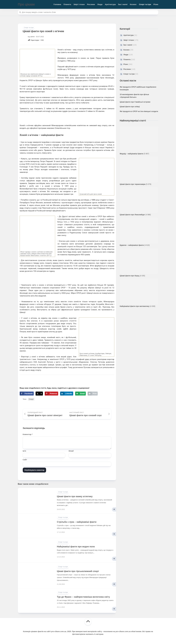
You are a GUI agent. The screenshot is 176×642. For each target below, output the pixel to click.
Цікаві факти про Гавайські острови (135, 102)
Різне (155, 4)
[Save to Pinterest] (51, 394)
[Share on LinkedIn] (66, 394)
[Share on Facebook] (27, 394)
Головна (57, 4)
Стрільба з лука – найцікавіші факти (76, 522)
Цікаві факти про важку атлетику (75, 496)
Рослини (91, 4)
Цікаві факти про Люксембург (132, 215)
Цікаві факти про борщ (129, 276)
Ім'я (24, 451)
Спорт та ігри (145, 4)
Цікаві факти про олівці (130, 107)
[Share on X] (39, 394)
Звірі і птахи (79, 4)
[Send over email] (80, 394)
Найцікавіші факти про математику (134, 306)
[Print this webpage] (93, 394)
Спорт (31, 399)
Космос (133, 4)
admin (32, 37)
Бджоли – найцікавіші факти (132, 245)
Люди (99, 4)
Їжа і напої (122, 4)
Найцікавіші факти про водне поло (76, 546)
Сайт (25, 460)
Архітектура (110, 4)
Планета (67, 4)
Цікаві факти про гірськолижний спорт (78, 571)
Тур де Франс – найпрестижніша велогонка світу (83, 597)
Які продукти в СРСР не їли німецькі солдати (139, 111)
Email (71, 451)
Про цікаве (26, 4)
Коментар (28, 434)
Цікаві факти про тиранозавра (132, 184)
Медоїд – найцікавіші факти (131, 154)
